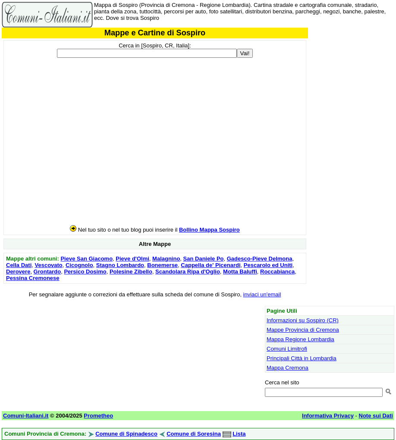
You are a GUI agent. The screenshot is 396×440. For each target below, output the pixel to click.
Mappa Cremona (287, 368)
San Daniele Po (203, 258)
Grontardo (47, 271)
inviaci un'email (262, 294)
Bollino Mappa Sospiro (209, 229)
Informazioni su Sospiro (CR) (303, 320)
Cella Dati (18, 265)
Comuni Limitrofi (287, 349)
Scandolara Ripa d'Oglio (187, 271)
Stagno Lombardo (120, 265)
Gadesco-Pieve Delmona (259, 258)
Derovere (18, 271)
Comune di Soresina (194, 434)
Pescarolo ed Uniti (268, 265)
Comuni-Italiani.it (25, 415)
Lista (239, 434)
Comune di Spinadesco (126, 434)
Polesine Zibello (131, 271)
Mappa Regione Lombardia (300, 339)
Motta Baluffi (240, 271)
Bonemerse (162, 265)
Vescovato (48, 265)
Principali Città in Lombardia (301, 358)
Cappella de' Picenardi (210, 265)
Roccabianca (277, 271)
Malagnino (166, 258)
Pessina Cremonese (33, 278)
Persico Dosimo (85, 271)
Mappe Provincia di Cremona (303, 330)
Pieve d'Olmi (132, 258)
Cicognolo (79, 265)
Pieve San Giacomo (86, 258)
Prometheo (98, 415)
